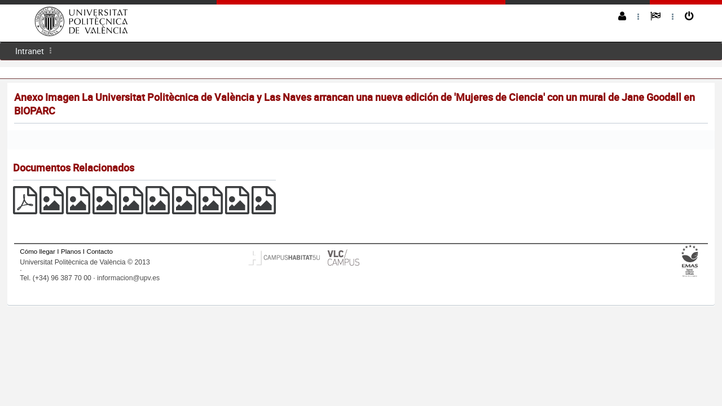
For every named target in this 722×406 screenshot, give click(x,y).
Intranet (29, 50)
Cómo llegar (37, 251)
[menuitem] (30, 51)
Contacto (100, 251)
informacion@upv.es (128, 278)
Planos (71, 251)
